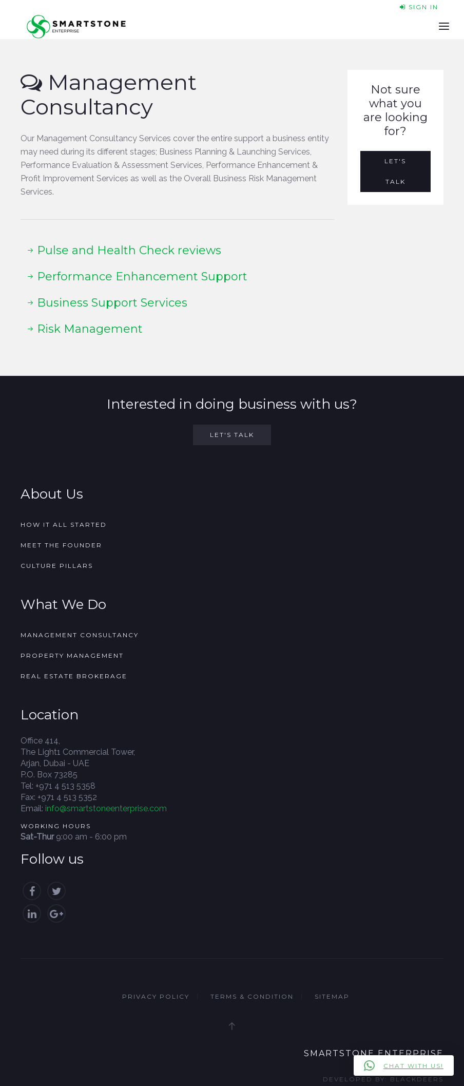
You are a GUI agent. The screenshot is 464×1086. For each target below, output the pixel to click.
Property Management (72, 655)
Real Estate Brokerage (74, 676)
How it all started (64, 524)
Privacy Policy (155, 996)
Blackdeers (416, 1079)
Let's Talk (395, 171)
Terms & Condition (252, 996)
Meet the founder (61, 545)
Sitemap (332, 996)
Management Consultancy (80, 635)
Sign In (419, 7)
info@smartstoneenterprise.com (106, 808)
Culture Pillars (57, 565)
